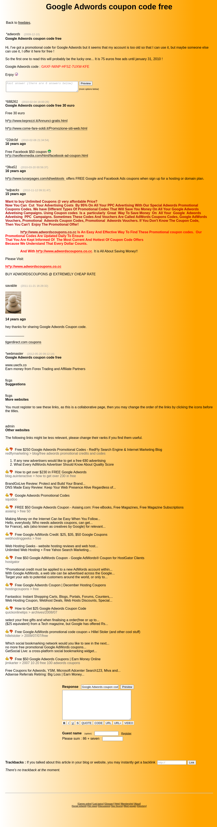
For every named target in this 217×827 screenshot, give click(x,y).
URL (108, 730)
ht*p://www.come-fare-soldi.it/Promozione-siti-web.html (46, 130)
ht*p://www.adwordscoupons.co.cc (48, 234)
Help (117, 811)
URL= (117, 730)
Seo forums (116, 814)
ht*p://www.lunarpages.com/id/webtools (35, 180)
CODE (98, 730)
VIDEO (129, 730)
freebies (24, 22)
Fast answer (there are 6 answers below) (46, 87)
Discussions (104, 814)
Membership (127, 811)
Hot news (92, 814)
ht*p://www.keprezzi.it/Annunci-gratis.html (36, 122)
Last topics (98, 811)
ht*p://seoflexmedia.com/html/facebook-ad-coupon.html (46, 157)
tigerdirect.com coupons (23, 344)
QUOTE (86, 730)
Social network (79, 814)
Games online (84, 811)
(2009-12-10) (32, 34)
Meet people (130, 814)
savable (11, 287)
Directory (142, 814)
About (137, 811)
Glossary (109, 811)
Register (126, 741)
